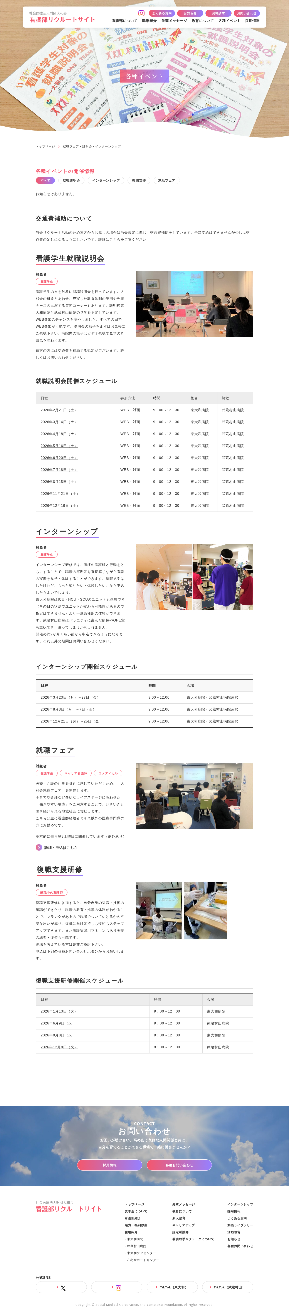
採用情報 (252, 21)
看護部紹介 (133, 1220)
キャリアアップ (183, 1226)
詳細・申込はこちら (61, 849)
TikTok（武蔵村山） (229, 1289)
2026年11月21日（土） (60, 495)
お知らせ (190, 13)
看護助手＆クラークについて (193, 1240)
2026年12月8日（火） (59, 1049)
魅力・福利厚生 (136, 1226)
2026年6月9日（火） (58, 1025)
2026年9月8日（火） (58, 1037)
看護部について (125, 21)
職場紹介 (149, 21)
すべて (47, 181)
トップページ (45, 146)
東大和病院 (135, 1240)
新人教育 (178, 1220)
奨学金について (136, 1213)
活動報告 (233, 1233)
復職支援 (154, 181)
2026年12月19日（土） (60, 507)
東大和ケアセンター (141, 1254)
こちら (115, 241)
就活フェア (186, 181)
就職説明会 (77, 181)
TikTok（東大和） (174, 1289)
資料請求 (218, 13)
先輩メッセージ (174, 21)
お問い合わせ (246, 13)
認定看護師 (180, 1233)
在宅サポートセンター (143, 1261)
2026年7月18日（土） (59, 471)
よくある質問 (161, 13)
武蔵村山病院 (136, 1247)
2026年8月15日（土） (59, 483)
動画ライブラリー (240, 1226)
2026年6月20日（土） (59, 459)
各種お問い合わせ (179, 1166)
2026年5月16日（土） (59, 447)
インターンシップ (117, 181)
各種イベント (229, 21)
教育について (203, 21)
